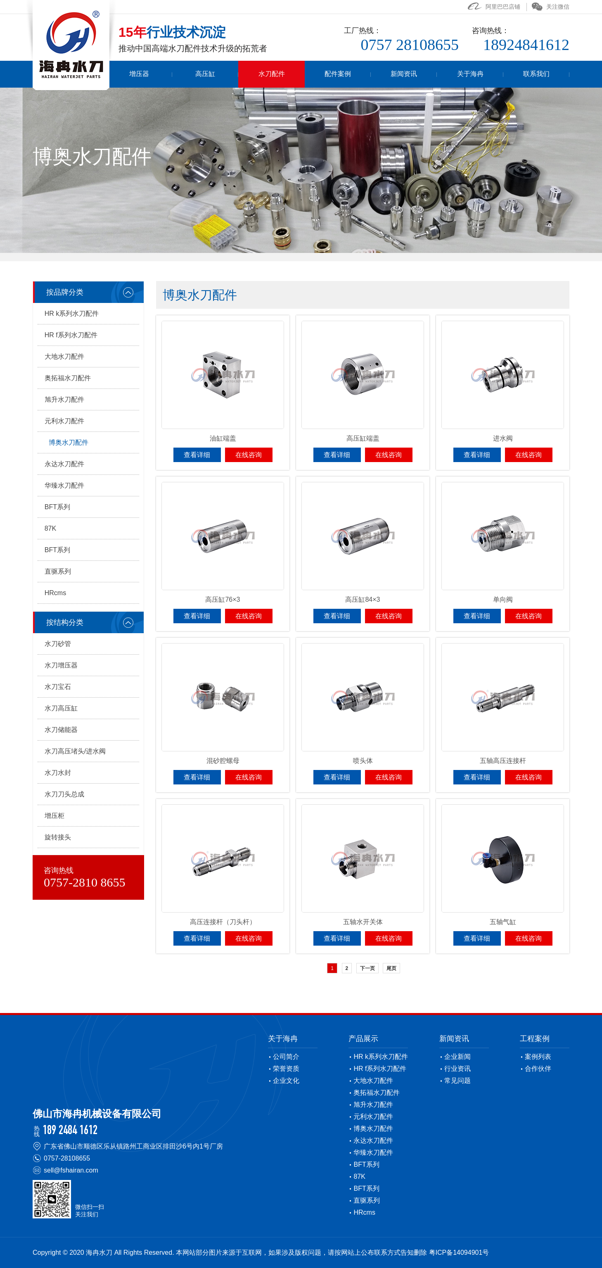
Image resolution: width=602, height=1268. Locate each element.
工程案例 (535, 1038)
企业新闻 (457, 1056)
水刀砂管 (58, 643)
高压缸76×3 (222, 599)
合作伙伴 (538, 1068)
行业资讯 (457, 1068)
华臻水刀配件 (64, 485)
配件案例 (368, 74)
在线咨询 (248, 454)
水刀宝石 (58, 686)
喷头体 (363, 760)
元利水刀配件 (64, 420)
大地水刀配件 (64, 356)
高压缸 (253, 74)
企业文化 (286, 1080)
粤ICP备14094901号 (459, 1252)
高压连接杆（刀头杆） (223, 921)
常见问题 (457, 1080)
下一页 (367, 968)
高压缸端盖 (362, 438)
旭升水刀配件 (64, 399)
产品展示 (363, 1038)
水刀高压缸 (61, 708)
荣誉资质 (286, 1068)
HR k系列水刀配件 (72, 313)
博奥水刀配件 (68, 442)
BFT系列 (57, 506)
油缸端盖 (223, 438)
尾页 (391, 968)
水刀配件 (310, 74)
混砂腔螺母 (222, 760)
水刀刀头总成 (64, 794)
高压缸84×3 (362, 599)
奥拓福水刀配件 (68, 377)
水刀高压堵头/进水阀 (75, 751)
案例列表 (538, 1056)
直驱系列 (58, 571)
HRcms (55, 592)
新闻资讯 (425, 74)
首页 (138, 74)
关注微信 (550, 6)
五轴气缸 (503, 921)
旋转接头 (58, 837)
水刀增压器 (61, 665)
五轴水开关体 (363, 921)
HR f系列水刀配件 (71, 334)
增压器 (196, 74)
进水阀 (503, 438)
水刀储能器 (61, 729)
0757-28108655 (67, 1158)
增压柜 (54, 815)
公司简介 (286, 1056)
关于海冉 (483, 74)
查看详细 (197, 454)
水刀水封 (58, 772)
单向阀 (503, 599)
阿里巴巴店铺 (494, 6)
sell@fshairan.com (71, 1170)
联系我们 (540, 74)
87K (50, 528)
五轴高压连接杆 (503, 760)
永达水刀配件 (64, 463)
